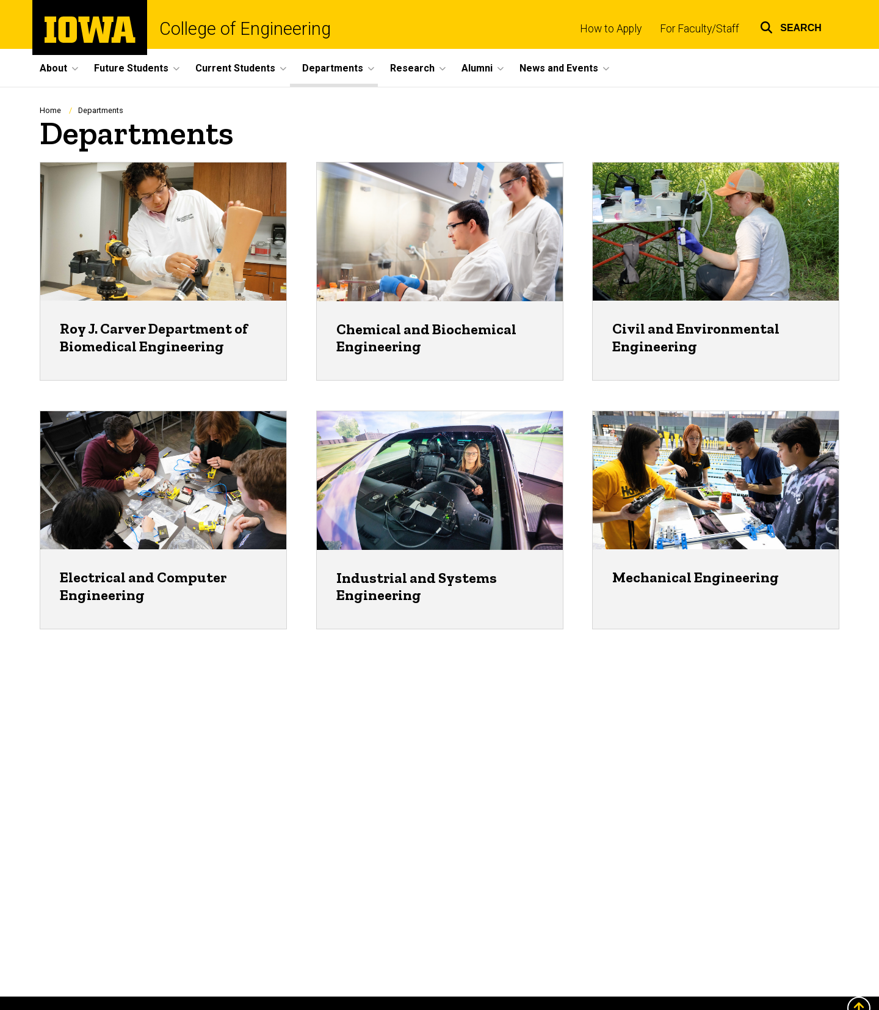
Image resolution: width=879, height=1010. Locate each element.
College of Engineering (245, 29)
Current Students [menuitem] (235, 68)
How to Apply (611, 29)
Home (50, 110)
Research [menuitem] (412, 68)
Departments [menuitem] (332, 68)
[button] (790, 26)
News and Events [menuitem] (558, 68)
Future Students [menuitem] (131, 68)
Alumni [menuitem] (477, 68)
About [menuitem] (53, 68)
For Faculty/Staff (699, 29)
